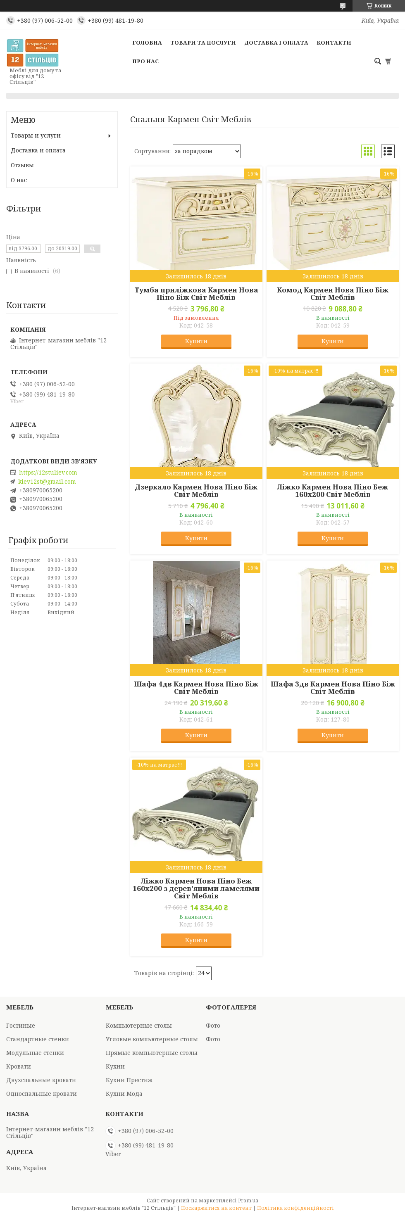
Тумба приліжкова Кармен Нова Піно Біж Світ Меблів (196, 293)
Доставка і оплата (276, 42)
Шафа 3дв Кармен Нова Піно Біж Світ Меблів (333, 687)
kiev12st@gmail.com (47, 481)
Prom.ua (248, 1200)
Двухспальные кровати (41, 1080)
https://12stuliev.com (48, 472)
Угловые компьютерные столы (152, 1039)
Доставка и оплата (38, 150)
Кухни (115, 1066)
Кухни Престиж (129, 1080)
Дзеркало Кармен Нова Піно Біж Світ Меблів (196, 490)
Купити (196, 341)
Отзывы (22, 165)
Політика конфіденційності (295, 1207)
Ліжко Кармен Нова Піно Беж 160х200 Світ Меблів (332, 490)
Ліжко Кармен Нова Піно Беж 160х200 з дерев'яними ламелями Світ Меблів (196, 888)
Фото (213, 1025)
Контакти (334, 42)
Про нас (145, 61)
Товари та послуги (203, 42)
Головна (147, 42)
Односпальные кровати (41, 1093)
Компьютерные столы (139, 1025)
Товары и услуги (36, 135)
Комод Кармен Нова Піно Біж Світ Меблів (332, 293)
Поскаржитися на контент (216, 1207)
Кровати (18, 1066)
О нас (19, 180)
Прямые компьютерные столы (152, 1053)
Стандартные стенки (37, 1039)
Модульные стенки (35, 1053)
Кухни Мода (124, 1093)
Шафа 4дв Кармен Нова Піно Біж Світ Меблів (196, 687)
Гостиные (20, 1025)
